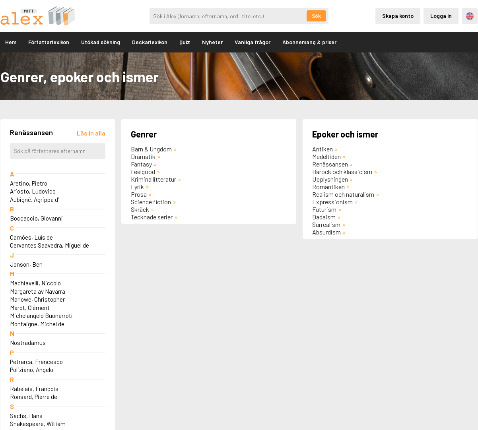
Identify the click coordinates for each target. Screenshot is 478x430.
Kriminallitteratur (153, 179)
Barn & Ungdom (151, 149)
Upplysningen (330, 179)
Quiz (184, 42)
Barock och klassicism (342, 171)
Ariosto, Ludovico (33, 191)
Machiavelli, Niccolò (35, 283)
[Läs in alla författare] (91, 133)
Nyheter (212, 42)
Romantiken (328, 186)
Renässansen (330, 164)
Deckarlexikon (149, 42)
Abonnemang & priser (309, 42)
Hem (10, 42)
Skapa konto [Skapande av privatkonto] (398, 15)
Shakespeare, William (38, 423)
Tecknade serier (152, 217)
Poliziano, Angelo (31, 369)
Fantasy (141, 164)
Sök (316, 16)
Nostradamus (28, 342)
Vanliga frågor (252, 42)
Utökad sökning (100, 42)
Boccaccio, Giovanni (36, 218)
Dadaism (324, 217)
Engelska (470, 16)
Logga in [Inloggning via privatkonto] (441, 15)
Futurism (324, 209)
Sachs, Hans (26, 415)
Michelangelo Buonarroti (41, 315)
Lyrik (137, 186)
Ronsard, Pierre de (33, 396)
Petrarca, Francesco (36, 361)
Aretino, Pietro (28, 183)
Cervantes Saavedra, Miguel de (49, 245)
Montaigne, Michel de (37, 323)
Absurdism (326, 232)
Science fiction (151, 201)
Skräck (140, 209)
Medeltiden (326, 156)
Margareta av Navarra (37, 291)
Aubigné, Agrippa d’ (34, 199)
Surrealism (326, 224)
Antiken (322, 149)
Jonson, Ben (26, 264)
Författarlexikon (48, 42)
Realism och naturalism (343, 194)
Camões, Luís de (31, 237)
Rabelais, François (34, 388)
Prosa (139, 194)
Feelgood (143, 171)
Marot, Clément (30, 307)
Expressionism (332, 201)
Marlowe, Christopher (37, 299)
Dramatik (143, 156)
